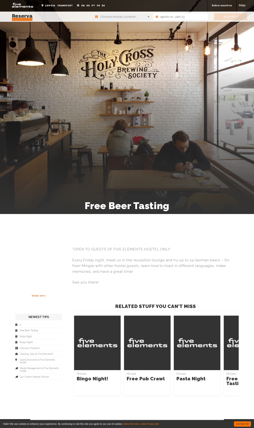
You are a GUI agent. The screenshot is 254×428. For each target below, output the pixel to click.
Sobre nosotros (222, 5)
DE (88, 5)
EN (83, 5)
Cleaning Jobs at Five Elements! (36, 354)
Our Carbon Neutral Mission (34, 377)
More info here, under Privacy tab (141, 424)
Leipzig (50, 5)
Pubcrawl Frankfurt (30, 348)
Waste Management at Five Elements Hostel (39, 369)
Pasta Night (191, 379)
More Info (39, 296)
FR (98, 5)
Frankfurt (65, 5)
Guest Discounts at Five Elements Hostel (37, 361)
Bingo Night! (92, 379)
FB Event (81, 373)
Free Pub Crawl (146, 379)
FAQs (242, 5)
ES (103, 5)
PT (93, 5)
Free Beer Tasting (238, 381)
